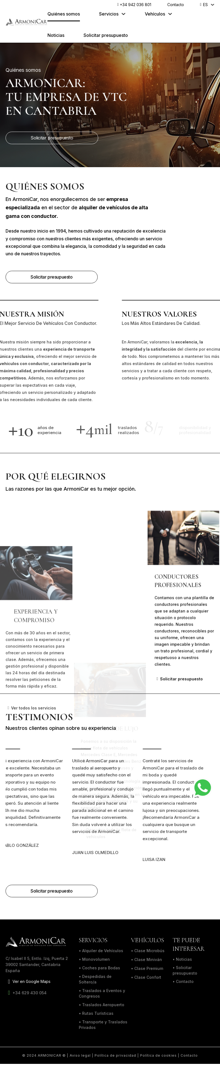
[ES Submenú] (212, 5)
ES (205, 4)
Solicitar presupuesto (106, 35)
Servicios (108, 14)
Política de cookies (158, 1055)
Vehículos (155, 14)
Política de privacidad (115, 1055)
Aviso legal (80, 1055)
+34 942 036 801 (134, 5)
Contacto (175, 4)
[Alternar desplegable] (123, 14)
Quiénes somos (63, 14)
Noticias (55, 35)
